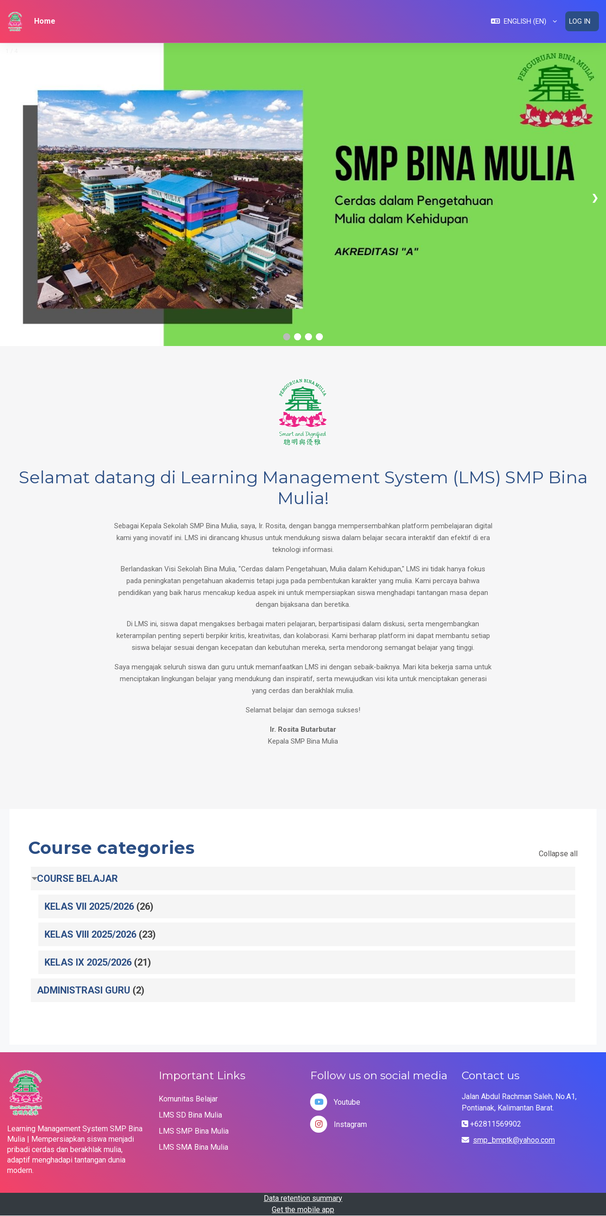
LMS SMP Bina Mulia (194, 1131)
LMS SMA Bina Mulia (193, 1147)
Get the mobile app (303, 1209)
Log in (579, 21)
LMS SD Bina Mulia (190, 1114)
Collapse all (558, 853)
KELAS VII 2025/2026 (89, 906)
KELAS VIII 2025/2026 (90, 934)
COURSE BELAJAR (77, 878)
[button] (523, 21)
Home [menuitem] (44, 21)
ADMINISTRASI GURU (83, 990)
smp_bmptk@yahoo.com (514, 1140)
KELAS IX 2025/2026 (88, 962)
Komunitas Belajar (188, 1098)
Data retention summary (303, 1198)
